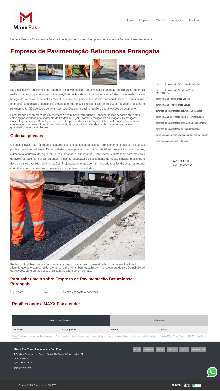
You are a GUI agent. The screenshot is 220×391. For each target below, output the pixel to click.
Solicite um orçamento (182, 63)
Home (129, 20)
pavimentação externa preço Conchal (173, 101)
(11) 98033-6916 (179, 2)
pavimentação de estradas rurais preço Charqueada (180, 121)
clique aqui (55, 292)
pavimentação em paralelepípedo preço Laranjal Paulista (182, 141)
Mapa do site (199, 350)
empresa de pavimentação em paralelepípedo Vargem (181, 127)
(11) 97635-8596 (200, 2)
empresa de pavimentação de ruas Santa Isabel (178, 85)
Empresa (144, 20)
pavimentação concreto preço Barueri (173, 108)
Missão (160, 20)
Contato (194, 20)
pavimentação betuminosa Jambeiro (172, 147)
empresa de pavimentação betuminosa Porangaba (179, 114)
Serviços (175, 20)
